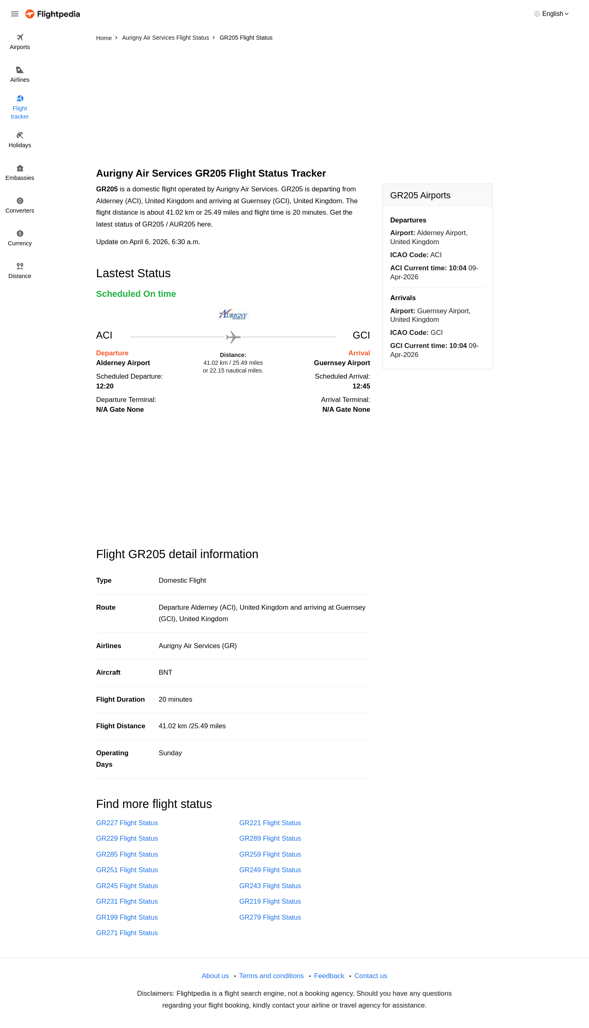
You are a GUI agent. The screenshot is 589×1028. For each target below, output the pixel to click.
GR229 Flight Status (127, 838)
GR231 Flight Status (127, 901)
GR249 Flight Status (270, 870)
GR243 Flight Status (270, 886)
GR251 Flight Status (127, 870)
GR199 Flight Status (127, 917)
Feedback (329, 976)
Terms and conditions (271, 976)
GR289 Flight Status (270, 838)
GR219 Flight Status (270, 901)
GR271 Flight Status (127, 933)
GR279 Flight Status (270, 917)
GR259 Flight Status (270, 854)
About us (215, 976)
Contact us (370, 976)
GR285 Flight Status (127, 854)
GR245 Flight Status (127, 886)
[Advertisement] (294, 106)
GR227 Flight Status (127, 823)
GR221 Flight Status (270, 823)
